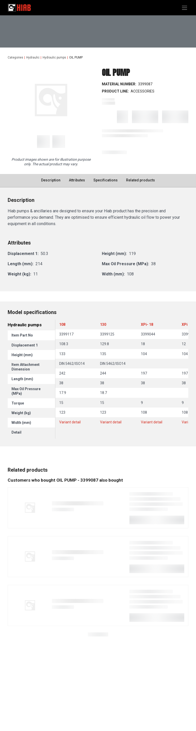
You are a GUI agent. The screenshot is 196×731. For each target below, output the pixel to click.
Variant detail (70, 422)
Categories (15, 57)
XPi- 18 (147, 324)
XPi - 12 (188, 324)
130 (103, 324)
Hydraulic (33, 57)
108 (62, 324)
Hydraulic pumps (54, 57)
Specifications (105, 180)
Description (50, 180)
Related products (140, 180)
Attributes (77, 180)
